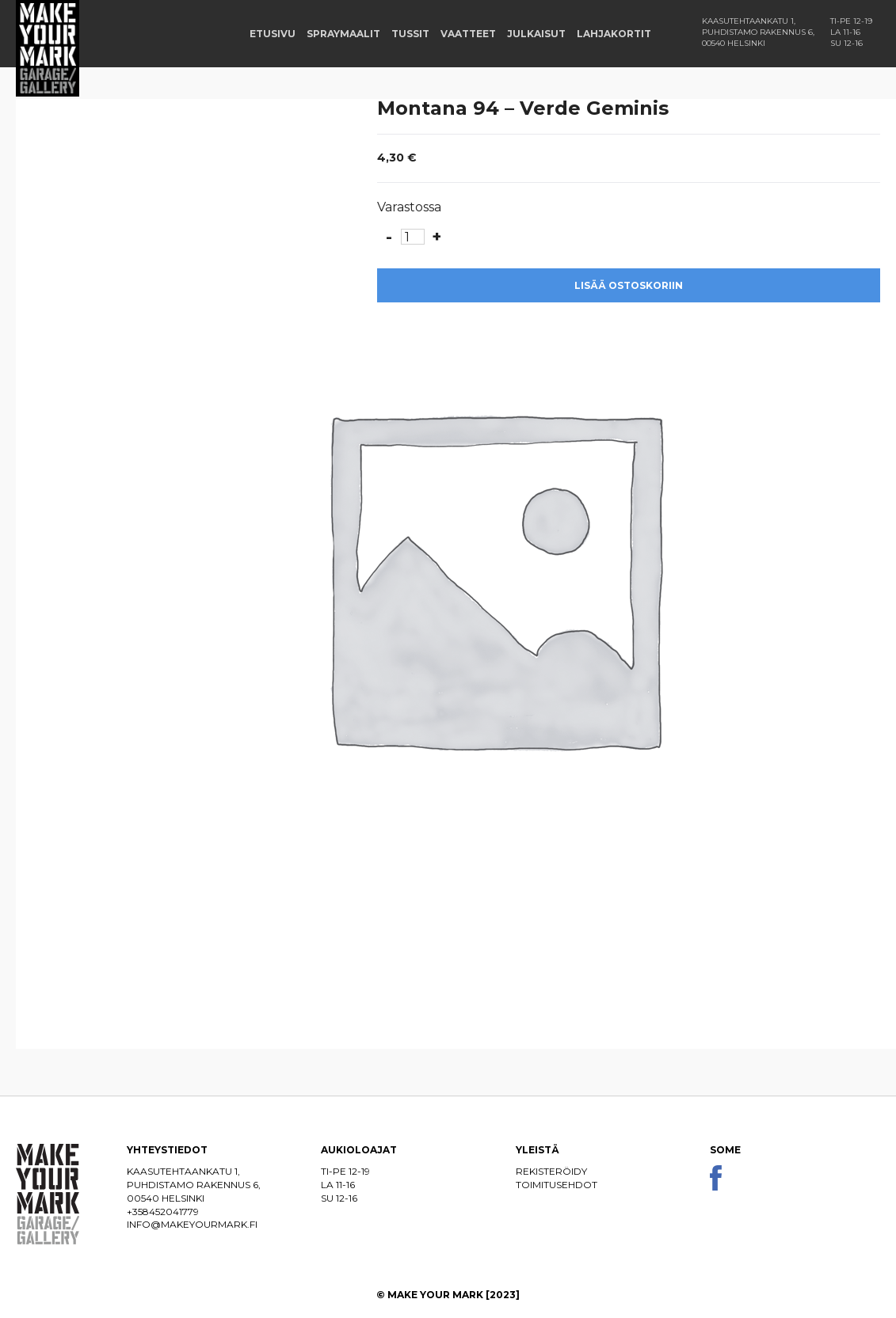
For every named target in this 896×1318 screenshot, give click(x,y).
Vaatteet (468, 34)
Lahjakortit (614, 34)
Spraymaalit (343, 34)
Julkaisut (536, 34)
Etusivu (272, 34)
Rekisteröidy (551, 1171)
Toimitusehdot (556, 1185)
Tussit (410, 34)
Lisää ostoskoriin (628, 285)
